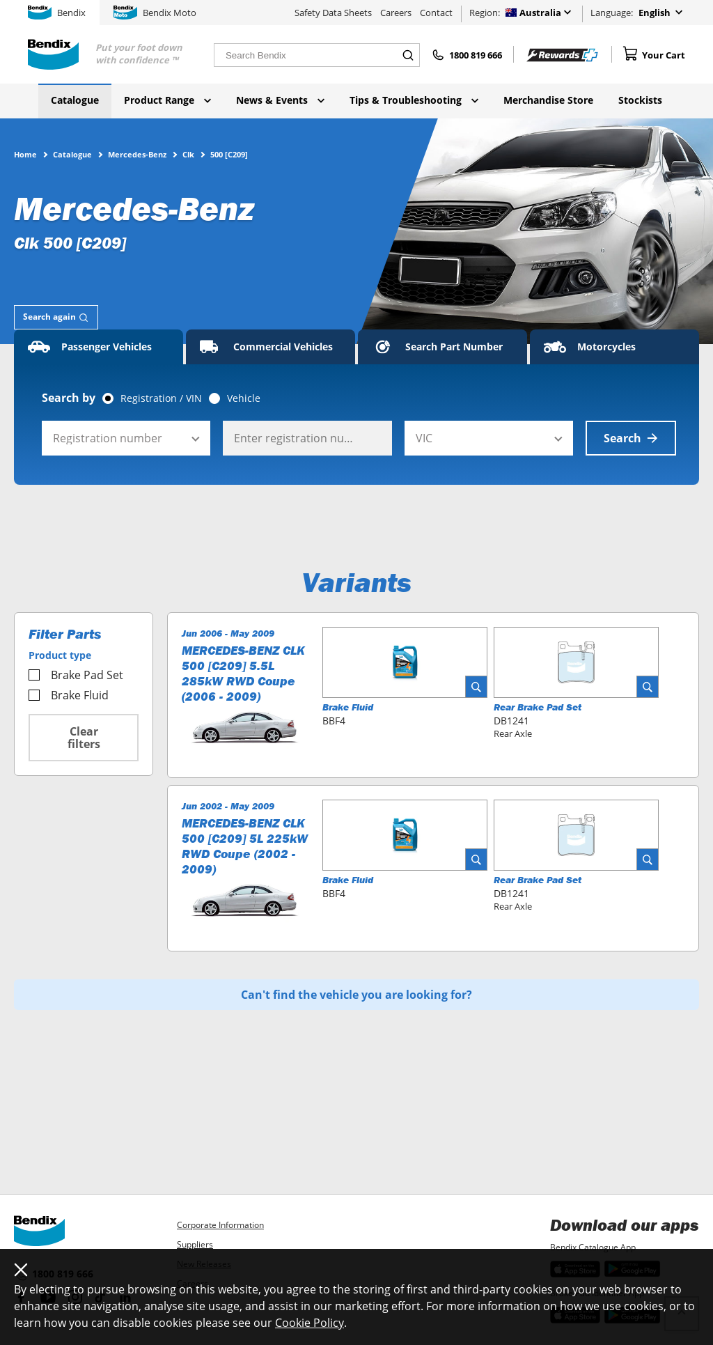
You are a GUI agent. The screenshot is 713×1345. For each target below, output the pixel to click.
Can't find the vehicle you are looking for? (356, 994)
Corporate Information (220, 1225)
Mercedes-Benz (137, 154)
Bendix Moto (154, 13)
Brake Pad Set (76, 675)
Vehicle (243, 398)
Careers (396, 12)
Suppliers (195, 1244)
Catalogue (75, 100)
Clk (188, 154)
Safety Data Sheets (333, 12)
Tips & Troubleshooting (414, 100)
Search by (68, 397)
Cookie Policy (309, 1322)
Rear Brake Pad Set (537, 707)
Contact (436, 12)
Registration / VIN (161, 398)
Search (631, 438)
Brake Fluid (69, 695)
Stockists (640, 100)
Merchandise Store (548, 100)
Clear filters (84, 738)
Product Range (167, 100)
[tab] (56, 317)
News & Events (280, 100)
